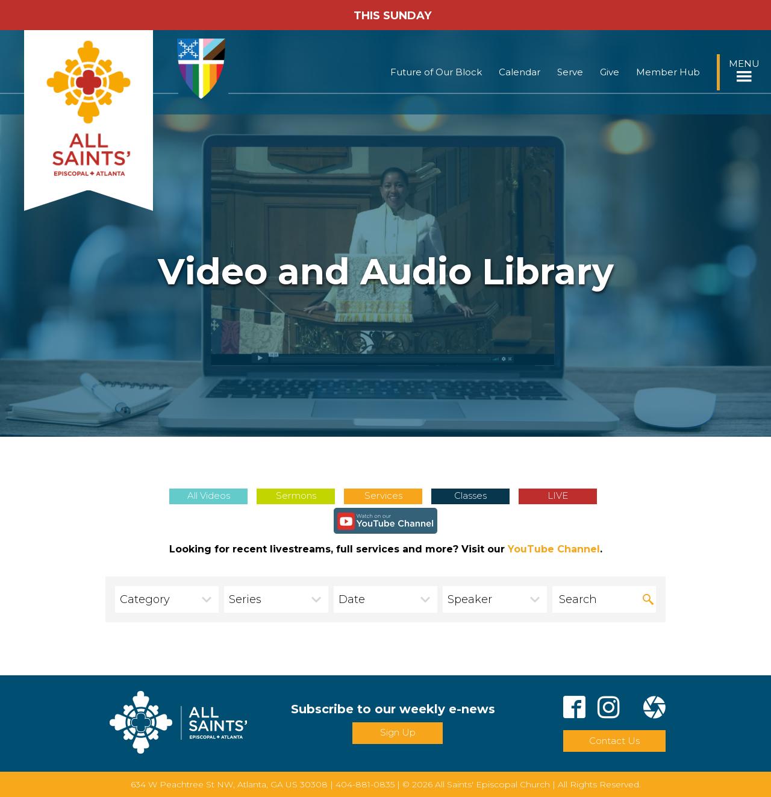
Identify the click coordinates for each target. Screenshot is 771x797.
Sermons (296, 495)
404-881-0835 (365, 784)
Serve (570, 72)
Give (609, 72)
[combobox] (167, 599)
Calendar (519, 72)
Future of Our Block (436, 72)
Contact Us (614, 740)
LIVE (558, 495)
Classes (470, 495)
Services (383, 495)
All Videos (208, 495)
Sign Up (398, 732)
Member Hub (668, 72)
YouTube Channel (554, 549)
